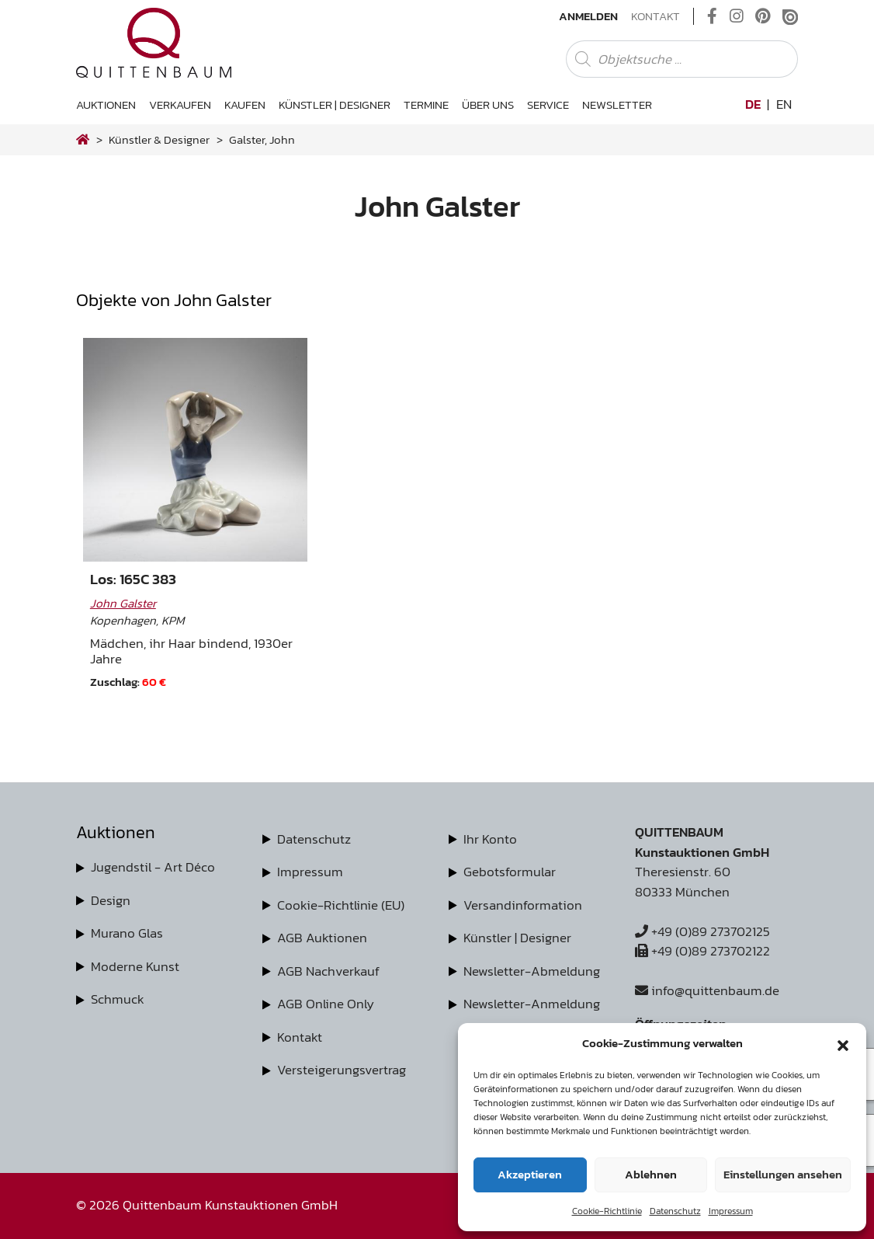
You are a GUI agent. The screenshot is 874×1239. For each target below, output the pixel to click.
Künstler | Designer (334, 104)
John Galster (123, 603)
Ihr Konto (490, 839)
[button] (843, 1043)
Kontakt (655, 16)
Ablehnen (651, 1174)
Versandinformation (522, 905)
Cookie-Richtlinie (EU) (340, 905)
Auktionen (106, 104)
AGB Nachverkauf (328, 971)
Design (110, 900)
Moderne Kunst (135, 966)
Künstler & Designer (159, 139)
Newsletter (617, 104)
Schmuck (117, 999)
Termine (426, 104)
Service (548, 104)
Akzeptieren (530, 1174)
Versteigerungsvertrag (341, 1070)
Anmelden (588, 16)
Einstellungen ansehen (782, 1174)
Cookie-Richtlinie (607, 1211)
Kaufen (244, 104)
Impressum (731, 1211)
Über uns (488, 104)
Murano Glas (127, 933)
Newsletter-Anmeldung (531, 1004)
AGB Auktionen (322, 938)
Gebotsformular (509, 871)
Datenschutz (675, 1211)
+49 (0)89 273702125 (702, 931)
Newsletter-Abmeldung (531, 971)
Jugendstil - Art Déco (153, 867)
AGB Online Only (325, 1004)
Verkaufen (180, 104)
